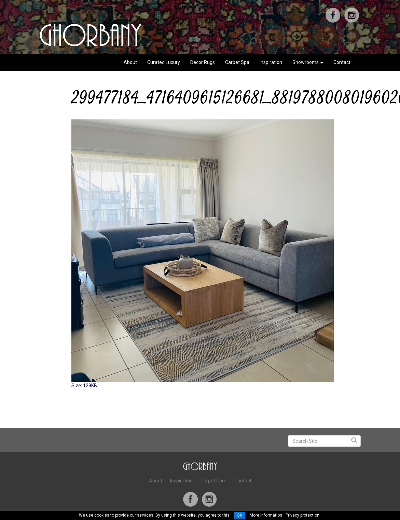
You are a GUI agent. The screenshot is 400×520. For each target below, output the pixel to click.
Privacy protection (302, 515)
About (130, 62)
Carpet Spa (237, 62)
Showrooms (307, 62)
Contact (341, 62)
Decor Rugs (202, 62)
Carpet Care (213, 480)
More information (266, 515)
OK (239, 515)
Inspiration (271, 62)
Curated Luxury (163, 62)
